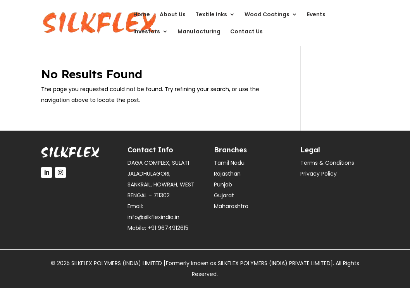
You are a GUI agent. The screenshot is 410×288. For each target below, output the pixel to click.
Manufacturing (199, 32)
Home (141, 15)
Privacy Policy (318, 174)
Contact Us (246, 32)
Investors (146, 32)
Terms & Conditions (327, 163)
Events (316, 15)
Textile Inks (211, 15)
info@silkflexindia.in (153, 217)
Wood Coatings (267, 15)
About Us (173, 15)
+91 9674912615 (168, 228)
